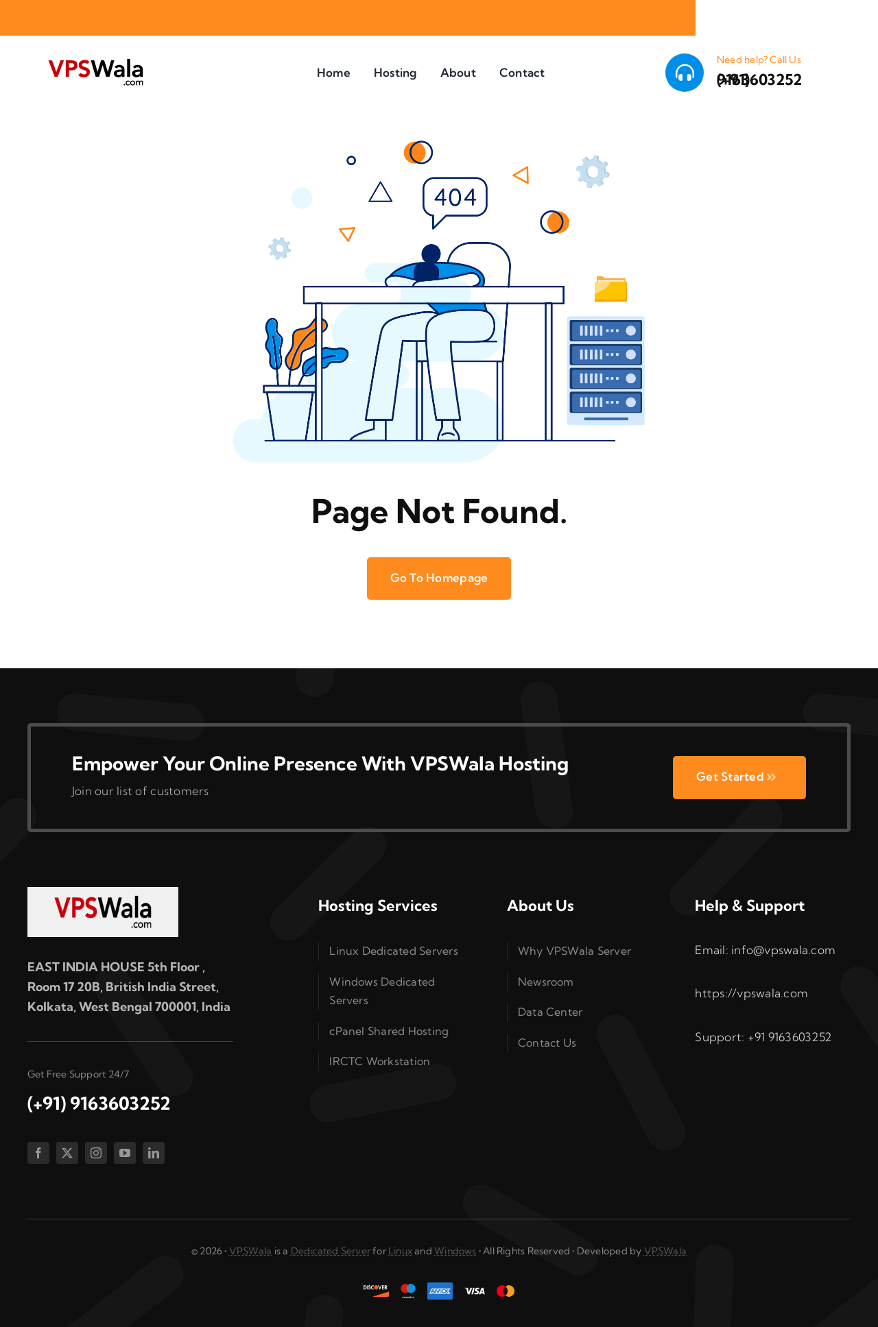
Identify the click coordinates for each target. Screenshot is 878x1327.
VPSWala (250, 1251)
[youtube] (125, 1153)
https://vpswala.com (751, 993)
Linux (400, 1251)
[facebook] (38, 1153)
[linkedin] (154, 1153)
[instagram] (96, 1153)
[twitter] (67, 1153)
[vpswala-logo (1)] (95, 62)
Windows (455, 1251)
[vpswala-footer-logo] (102, 893)
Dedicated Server (330, 1251)
